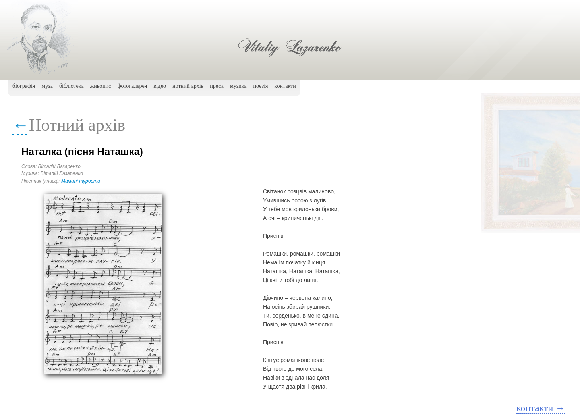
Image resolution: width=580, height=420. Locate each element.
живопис (100, 86)
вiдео (159, 86)
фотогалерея (132, 86)
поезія (260, 86)
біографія (23, 86)
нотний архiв (187, 86)
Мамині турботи (80, 181)
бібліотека (71, 86)
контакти (285, 86)
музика (238, 86)
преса (217, 86)
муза (47, 86)
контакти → (540, 408)
